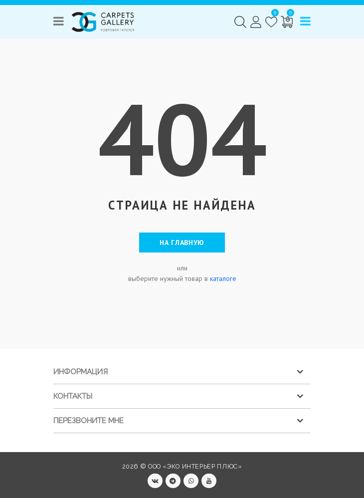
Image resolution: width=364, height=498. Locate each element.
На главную (182, 242)
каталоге (223, 278)
